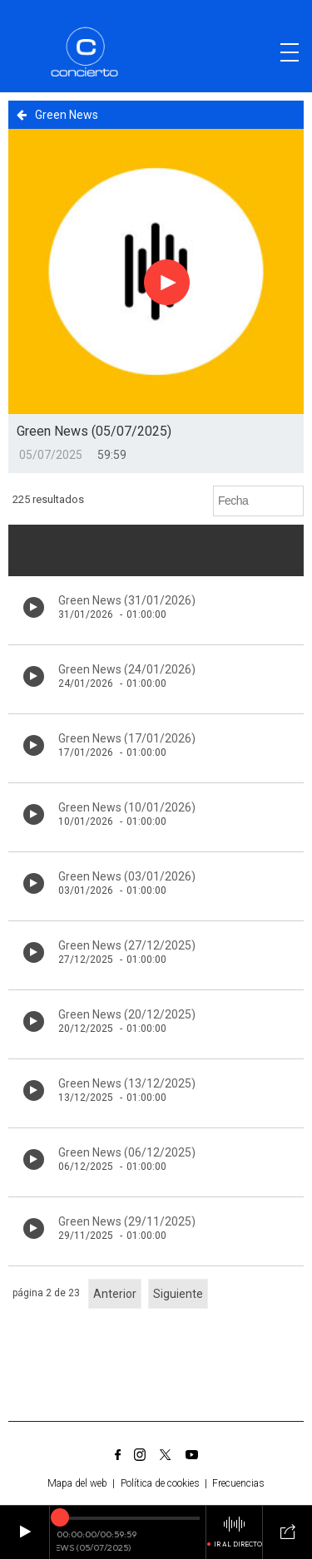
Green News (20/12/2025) (127, 1014)
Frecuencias (238, 1483)
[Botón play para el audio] (167, 282)
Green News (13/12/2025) (127, 1083)
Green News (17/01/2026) (127, 738)
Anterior (114, 1293)
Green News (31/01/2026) (127, 600)
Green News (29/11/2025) (127, 1221)
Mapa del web (77, 1483)
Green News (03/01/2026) (127, 876)
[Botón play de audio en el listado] (33, 607)
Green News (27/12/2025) (127, 945)
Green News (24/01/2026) (127, 669)
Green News (57, 114)
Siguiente (178, 1293)
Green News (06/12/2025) (127, 1152)
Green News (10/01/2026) (127, 807)
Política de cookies (160, 1483)
